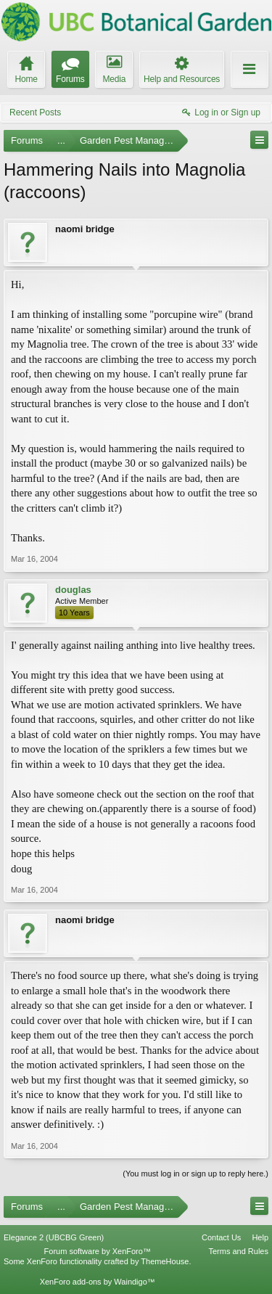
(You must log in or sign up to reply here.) (195, 1173)
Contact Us (221, 1237)
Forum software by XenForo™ (97, 1251)
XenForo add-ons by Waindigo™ (97, 1281)
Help (260, 1237)
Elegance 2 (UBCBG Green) (54, 1237)
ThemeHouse (165, 1261)
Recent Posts (35, 112)
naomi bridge (85, 229)
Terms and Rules (238, 1251)
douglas (73, 589)
